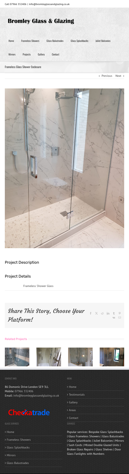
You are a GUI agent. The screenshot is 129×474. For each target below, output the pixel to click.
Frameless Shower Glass (38, 286)
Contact (73, 418)
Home (72, 387)
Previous (107, 76)
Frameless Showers (19, 440)
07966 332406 (24, 391)
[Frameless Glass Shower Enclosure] (17, 349)
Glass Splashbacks (18, 447)
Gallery (73, 402)
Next (118, 76)
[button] (7, 357)
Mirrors (11, 455)
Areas (72, 410)
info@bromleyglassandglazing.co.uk (49, 4)
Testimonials (77, 394)
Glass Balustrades (18, 463)
